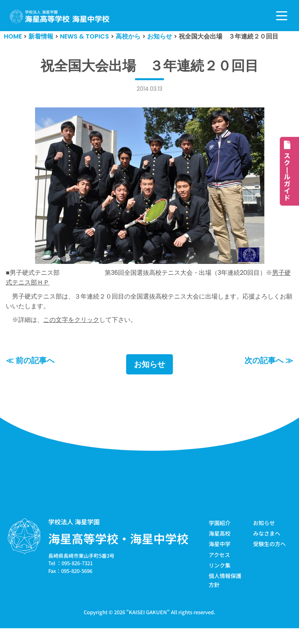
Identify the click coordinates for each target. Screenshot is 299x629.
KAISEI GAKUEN (148, 613)
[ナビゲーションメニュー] (281, 15)
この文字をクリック (71, 320)
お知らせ (149, 364)
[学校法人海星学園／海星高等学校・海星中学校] (60, 16)
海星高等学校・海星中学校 (118, 538)
